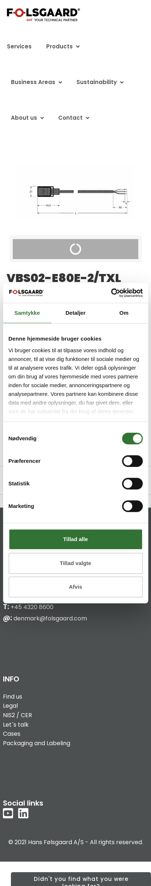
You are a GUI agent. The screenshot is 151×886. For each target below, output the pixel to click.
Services (19, 46)
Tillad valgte (75, 563)
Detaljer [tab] (75, 313)
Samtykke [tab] (27, 313)
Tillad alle (75, 539)
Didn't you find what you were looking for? (81, 880)
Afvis (75, 587)
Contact (70, 118)
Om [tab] (123, 313)
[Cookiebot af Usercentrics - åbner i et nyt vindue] (111, 293)
